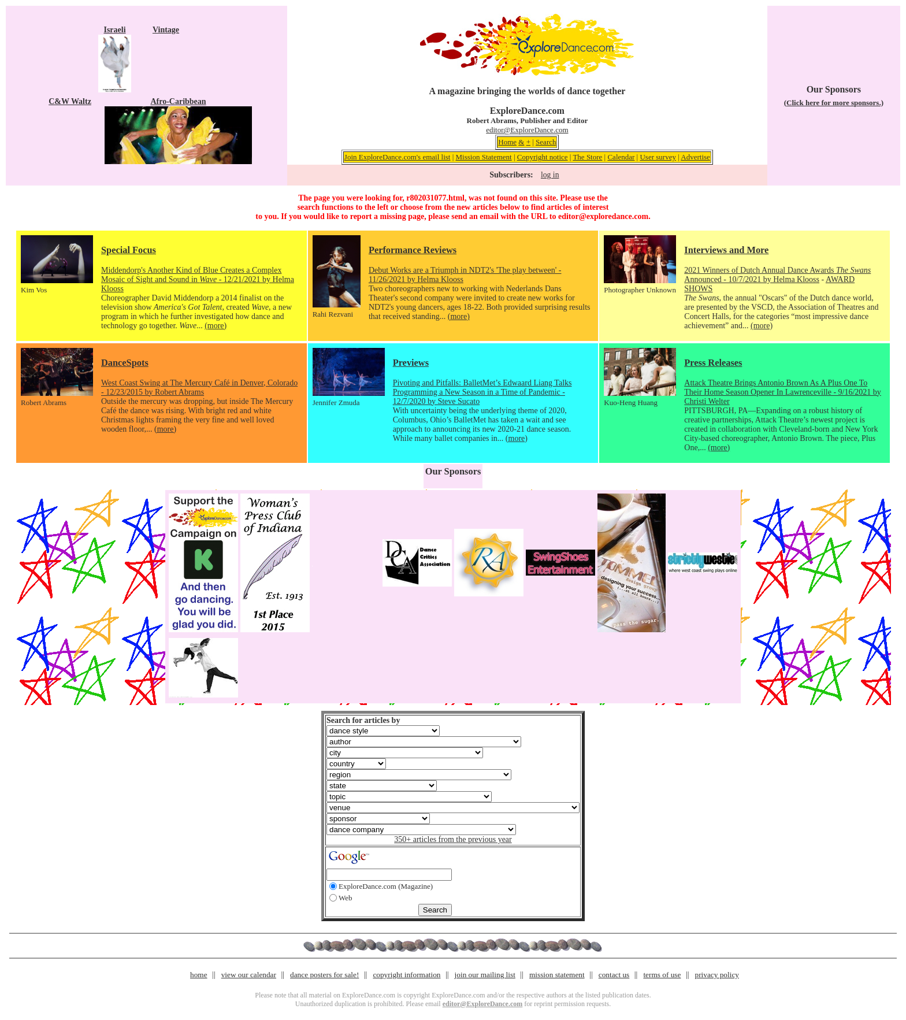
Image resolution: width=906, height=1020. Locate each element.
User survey (657, 157)
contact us (614, 974)
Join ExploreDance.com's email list (397, 157)
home (198, 974)
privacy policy (717, 974)
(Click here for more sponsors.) (833, 102)
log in (550, 174)
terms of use (662, 974)
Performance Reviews (412, 249)
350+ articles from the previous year (452, 839)
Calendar (620, 157)
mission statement (557, 974)
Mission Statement (484, 157)
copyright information (406, 974)
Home (507, 142)
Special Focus (128, 249)
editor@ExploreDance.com (527, 129)
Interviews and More (726, 249)
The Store (587, 157)
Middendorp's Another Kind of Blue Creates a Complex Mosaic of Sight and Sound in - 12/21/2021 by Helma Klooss (197, 279)
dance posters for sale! (324, 974)
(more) (215, 325)
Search (546, 142)
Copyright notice (542, 157)
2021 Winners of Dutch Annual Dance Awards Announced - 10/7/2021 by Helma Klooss (777, 275)
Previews (411, 362)
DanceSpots (124, 362)
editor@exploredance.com (603, 216)
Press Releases (713, 362)
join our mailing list (485, 974)
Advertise (695, 157)
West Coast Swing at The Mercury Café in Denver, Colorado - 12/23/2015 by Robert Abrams (199, 387)
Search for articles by (363, 720)
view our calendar (248, 974)
